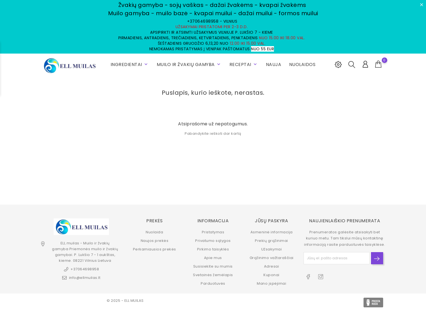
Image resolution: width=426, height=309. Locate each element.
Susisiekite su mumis (213, 266)
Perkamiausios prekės (154, 249)
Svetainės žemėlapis (213, 275)
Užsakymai (271, 249)
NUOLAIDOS (302, 64)
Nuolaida (154, 232)
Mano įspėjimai (271, 283)
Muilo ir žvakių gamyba (189, 64)
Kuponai (271, 275)
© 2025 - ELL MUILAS (125, 300)
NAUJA (273, 64)
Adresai (271, 266)
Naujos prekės (155, 240)
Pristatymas (213, 232)
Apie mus (213, 257)
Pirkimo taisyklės (213, 249)
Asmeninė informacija (271, 232)
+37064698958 (84, 269)
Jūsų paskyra (271, 220)
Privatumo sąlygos (213, 240)
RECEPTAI (243, 64)
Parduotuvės (213, 283)
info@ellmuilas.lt (85, 277)
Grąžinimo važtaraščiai (272, 257)
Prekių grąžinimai (271, 240)
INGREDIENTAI (130, 64)
